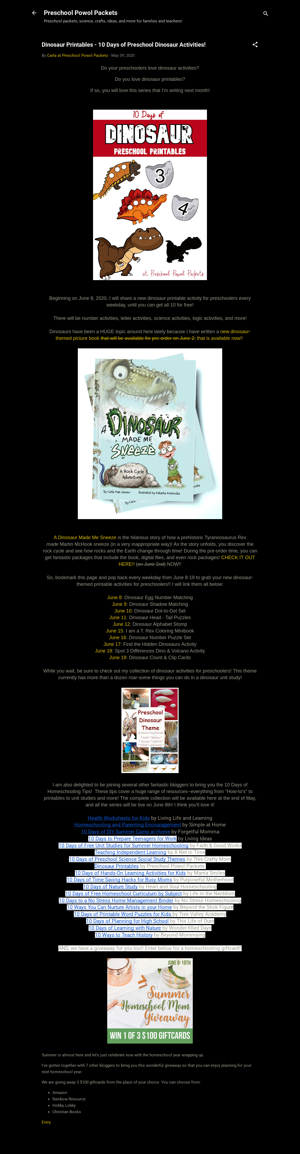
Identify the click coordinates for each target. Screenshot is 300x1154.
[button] (255, 45)
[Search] (266, 14)
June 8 (114, 594)
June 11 (117, 614)
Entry (46, 1119)
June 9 (119, 601)
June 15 (114, 627)
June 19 (117, 654)
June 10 (123, 607)
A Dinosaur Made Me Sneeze (85, 534)
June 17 (112, 641)
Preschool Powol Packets (80, 13)
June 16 (117, 634)
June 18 (103, 647)
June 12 (121, 621)
